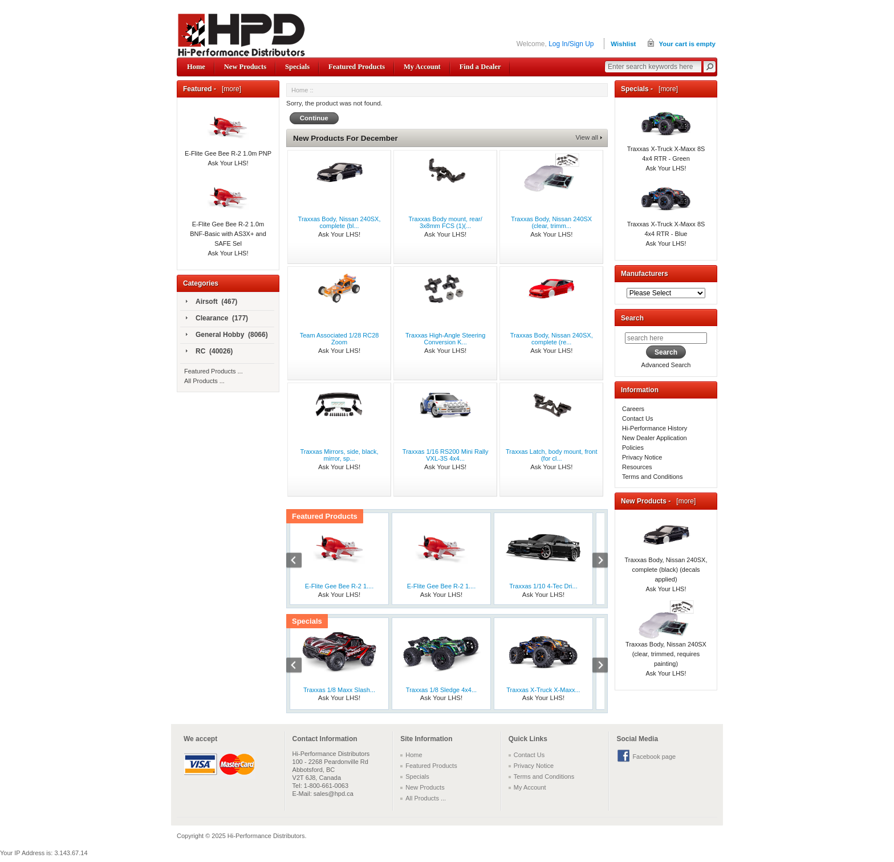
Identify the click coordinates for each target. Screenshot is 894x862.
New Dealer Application (654, 437)
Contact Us (637, 418)
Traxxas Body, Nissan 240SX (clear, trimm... (551, 222)
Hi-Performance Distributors (266, 835)
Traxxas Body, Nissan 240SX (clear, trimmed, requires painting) (665, 641)
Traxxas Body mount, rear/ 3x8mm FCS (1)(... (445, 222)
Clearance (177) (217, 318)
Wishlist (623, 43)
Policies (633, 447)
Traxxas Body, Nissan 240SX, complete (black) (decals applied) (666, 557)
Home (196, 67)
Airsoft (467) (211, 302)
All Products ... (204, 380)
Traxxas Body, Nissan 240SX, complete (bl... (339, 222)
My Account (422, 67)
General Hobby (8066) (227, 335)
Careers (633, 408)
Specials (297, 67)
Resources (637, 466)
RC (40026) (209, 351)
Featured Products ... (213, 371)
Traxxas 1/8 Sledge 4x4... (441, 689)
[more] (229, 89)
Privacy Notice (642, 457)
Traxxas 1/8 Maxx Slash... (339, 689)
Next (594, 561)
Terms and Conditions (652, 476)
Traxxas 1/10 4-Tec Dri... (543, 586)
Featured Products (356, 67)
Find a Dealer (480, 67)
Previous (300, 561)
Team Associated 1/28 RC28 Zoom (339, 338)
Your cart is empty (687, 43)
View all (587, 137)
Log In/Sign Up (571, 44)
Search (632, 318)
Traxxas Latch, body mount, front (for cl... (551, 455)
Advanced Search (666, 364)
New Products (245, 67)
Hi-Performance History (654, 428)
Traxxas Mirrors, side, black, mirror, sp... (339, 455)
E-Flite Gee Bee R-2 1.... (339, 586)
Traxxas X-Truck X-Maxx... (543, 689)
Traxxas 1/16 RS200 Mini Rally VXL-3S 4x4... (446, 455)
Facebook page (654, 756)
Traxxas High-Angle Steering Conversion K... (445, 338)
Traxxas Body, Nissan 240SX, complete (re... (551, 338)
